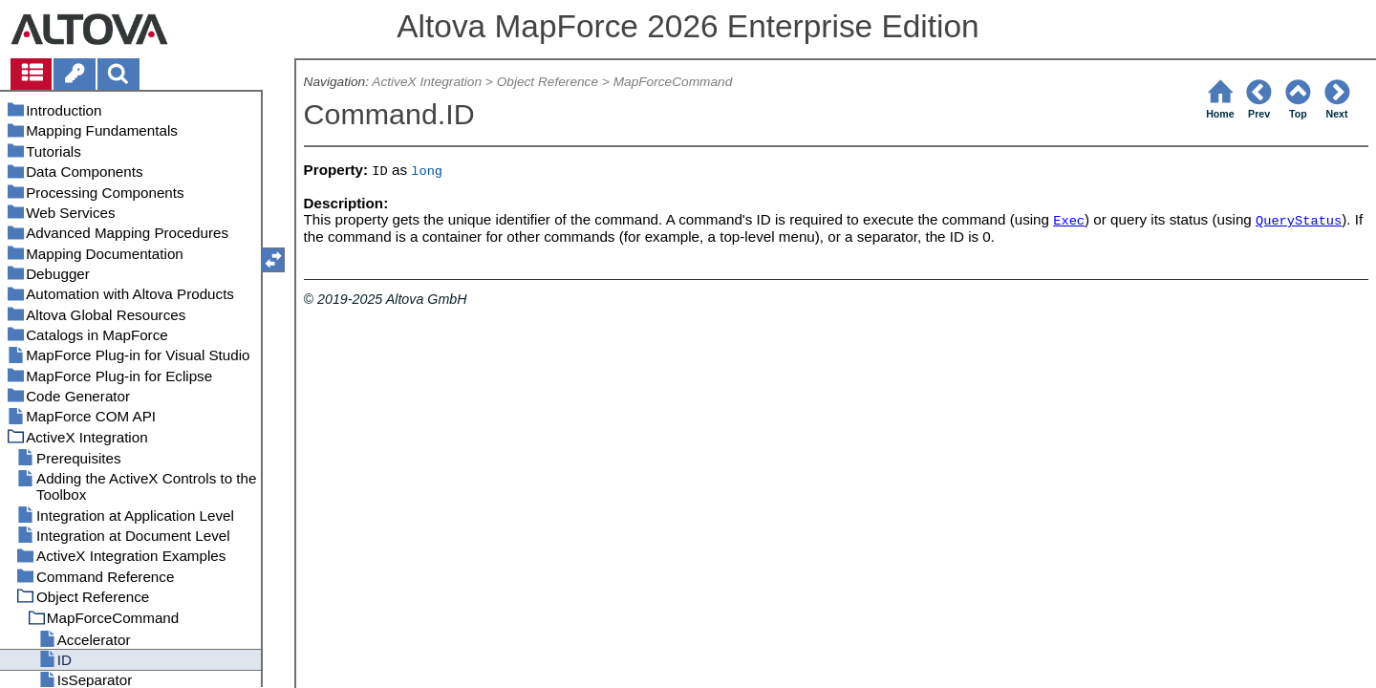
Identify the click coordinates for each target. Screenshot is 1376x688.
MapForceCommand (673, 82)
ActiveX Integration (427, 82)
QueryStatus (1299, 221)
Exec (1069, 221)
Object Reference (547, 82)
